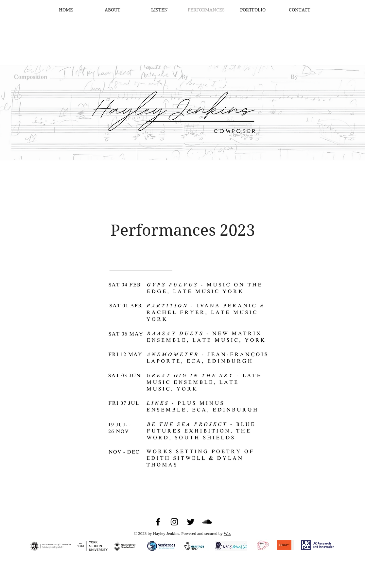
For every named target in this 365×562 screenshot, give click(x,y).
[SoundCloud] (207, 522)
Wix (227, 533)
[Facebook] (158, 522)
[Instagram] (174, 522)
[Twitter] (191, 522)
